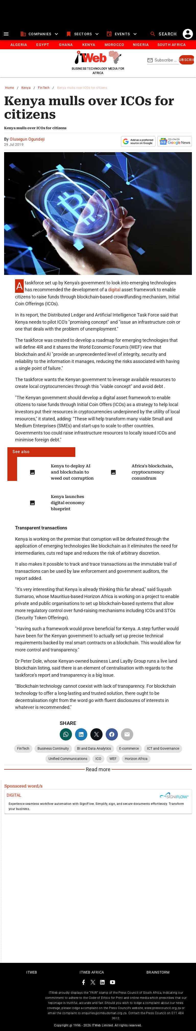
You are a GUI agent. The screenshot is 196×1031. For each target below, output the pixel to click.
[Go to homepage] (98, 62)
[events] (122, 34)
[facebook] (112, 734)
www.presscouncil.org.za (162, 1008)
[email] (127, 734)
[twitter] (96, 734)
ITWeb (31, 972)
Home (9, 88)
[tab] (18, 44)
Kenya (26, 88)
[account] (188, 34)
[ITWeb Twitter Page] (93, 983)
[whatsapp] (66, 734)
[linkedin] (81, 734)
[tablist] (98, 44)
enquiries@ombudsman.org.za (104, 1013)
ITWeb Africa (92, 972)
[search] (164, 34)
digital (114, 289)
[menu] (6, 34)
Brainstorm (158, 972)
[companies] (40, 34)
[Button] (171, 44)
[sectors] (83, 34)
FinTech (44, 88)
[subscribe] (187, 59)
